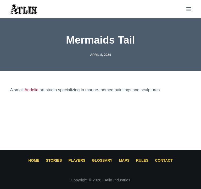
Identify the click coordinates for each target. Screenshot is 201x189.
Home (33, 160)
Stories (54, 160)
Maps (124, 160)
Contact (163, 160)
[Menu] (188, 9)
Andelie (31, 90)
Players (77, 160)
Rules (142, 160)
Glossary (102, 160)
